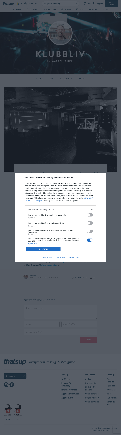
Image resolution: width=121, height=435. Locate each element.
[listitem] (60, 209)
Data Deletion (47, 257)
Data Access (60, 257)
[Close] (101, 178)
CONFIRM (43, 249)
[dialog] (60, 217)
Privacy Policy (74, 257)
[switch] (90, 214)
